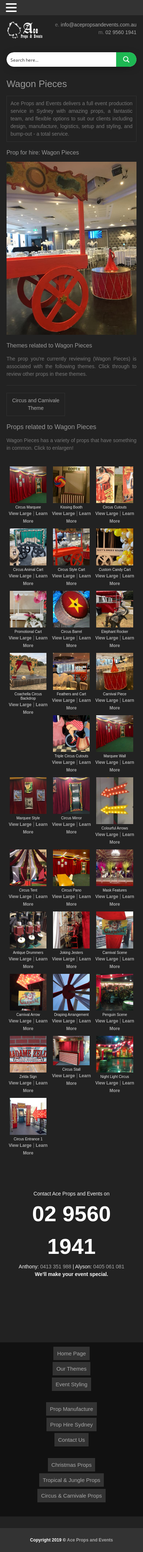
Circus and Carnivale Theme (36, 404)
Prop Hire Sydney (71, 1424)
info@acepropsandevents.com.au (98, 25)
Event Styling (71, 1384)
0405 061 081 (108, 1266)
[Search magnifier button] (126, 59)
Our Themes (71, 1369)
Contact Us (71, 1440)
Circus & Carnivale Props (71, 1496)
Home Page (71, 1353)
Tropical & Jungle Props (72, 1480)
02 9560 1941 (120, 32)
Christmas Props (72, 1465)
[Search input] (62, 59)
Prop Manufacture (71, 1409)
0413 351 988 (56, 1266)
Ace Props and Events (90, 1540)
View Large (20, 513)
